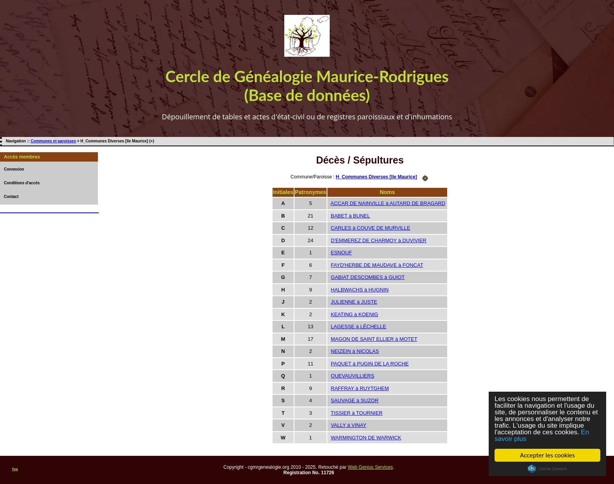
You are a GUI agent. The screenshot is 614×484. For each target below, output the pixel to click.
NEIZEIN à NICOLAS (355, 351)
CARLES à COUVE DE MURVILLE (370, 228)
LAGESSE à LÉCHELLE (358, 326)
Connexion (14, 169)
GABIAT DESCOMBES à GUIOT (368, 277)
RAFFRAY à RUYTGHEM (360, 388)
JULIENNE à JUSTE (354, 302)
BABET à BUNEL (350, 216)
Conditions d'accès (22, 183)
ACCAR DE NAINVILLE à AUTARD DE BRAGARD (387, 203)
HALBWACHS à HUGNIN (360, 290)
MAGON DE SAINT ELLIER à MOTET (374, 339)
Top (15, 469)
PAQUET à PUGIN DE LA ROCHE (370, 364)
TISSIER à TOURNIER (357, 413)
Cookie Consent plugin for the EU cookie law (547, 468)
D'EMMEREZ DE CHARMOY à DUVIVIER (378, 240)
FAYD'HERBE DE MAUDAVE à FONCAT (377, 265)
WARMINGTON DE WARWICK (366, 438)
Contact (11, 196)
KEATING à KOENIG (354, 314)
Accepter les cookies (547, 455)
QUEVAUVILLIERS (352, 376)
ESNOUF (341, 252)
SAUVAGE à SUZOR (355, 400)
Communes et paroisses (53, 141)
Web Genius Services (370, 467)
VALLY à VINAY (349, 425)
